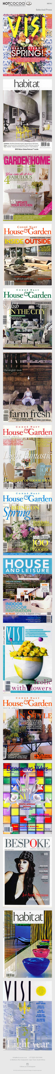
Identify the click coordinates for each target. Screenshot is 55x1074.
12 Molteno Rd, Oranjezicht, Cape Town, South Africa (27, 1060)
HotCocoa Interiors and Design (19, 4)
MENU (49, 3)
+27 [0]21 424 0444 (35, 1057)
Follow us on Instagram (27, 1065)
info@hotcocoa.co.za (20, 1057)
